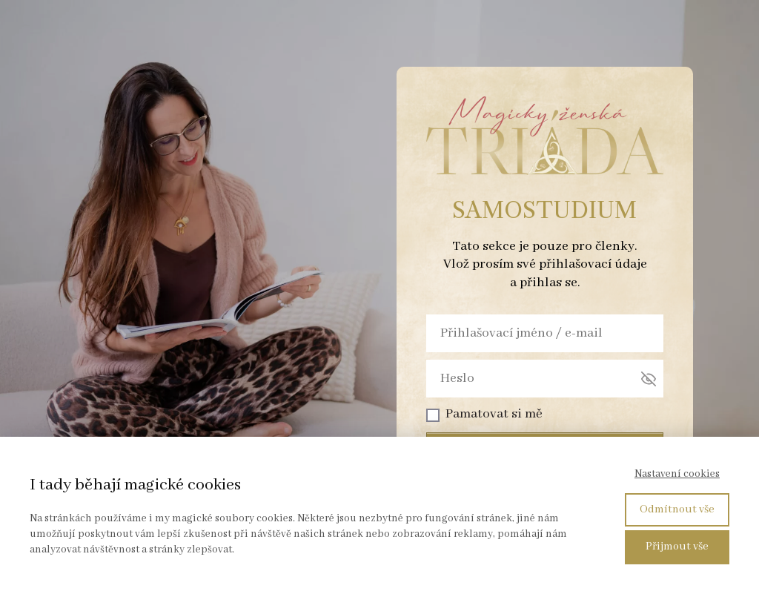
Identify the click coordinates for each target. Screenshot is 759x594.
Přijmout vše (677, 546)
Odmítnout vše (677, 509)
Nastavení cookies (677, 474)
